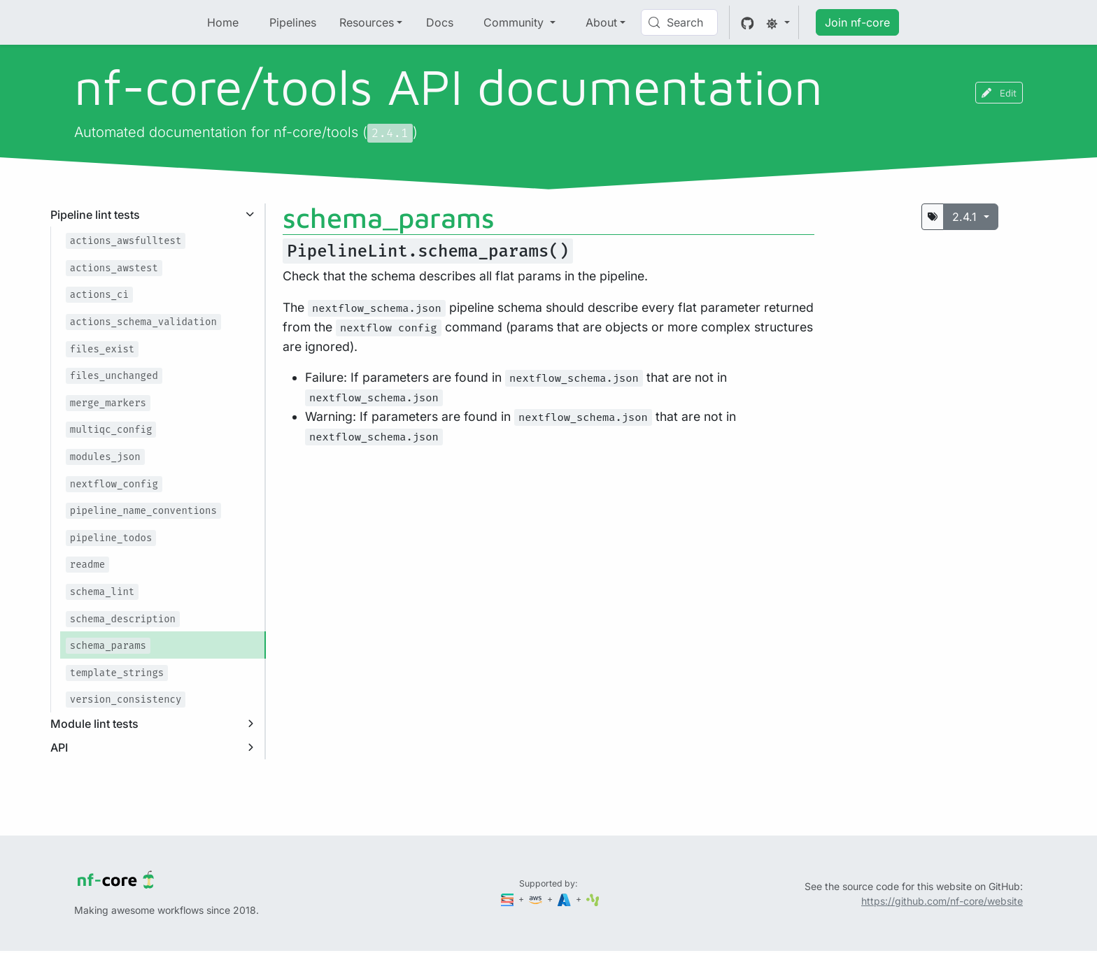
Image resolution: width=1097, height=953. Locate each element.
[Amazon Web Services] (536, 899)
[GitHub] (747, 22)
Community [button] (515, 22)
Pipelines (292, 22)
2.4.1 (966, 217)
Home (223, 22)
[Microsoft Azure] (565, 899)
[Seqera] (508, 899)
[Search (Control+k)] (679, 22)
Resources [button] (366, 22)
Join (857, 22)
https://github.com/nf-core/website (942, 901)
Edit (999, 93)
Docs (439, 22)
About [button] (601, 22)
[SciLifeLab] (593, 899)
